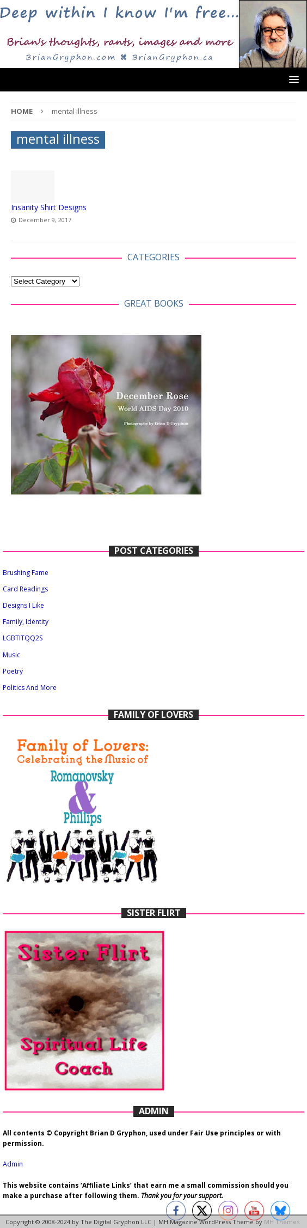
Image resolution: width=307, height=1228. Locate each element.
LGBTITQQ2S (22, 638)
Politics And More (30, 687)
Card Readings (25, 589)
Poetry (13, 671)
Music (11, 654)
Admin (13, 1164)
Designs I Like (23, 605)
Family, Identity (25, 621)
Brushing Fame (25, 572)
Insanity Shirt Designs (49, 207)
